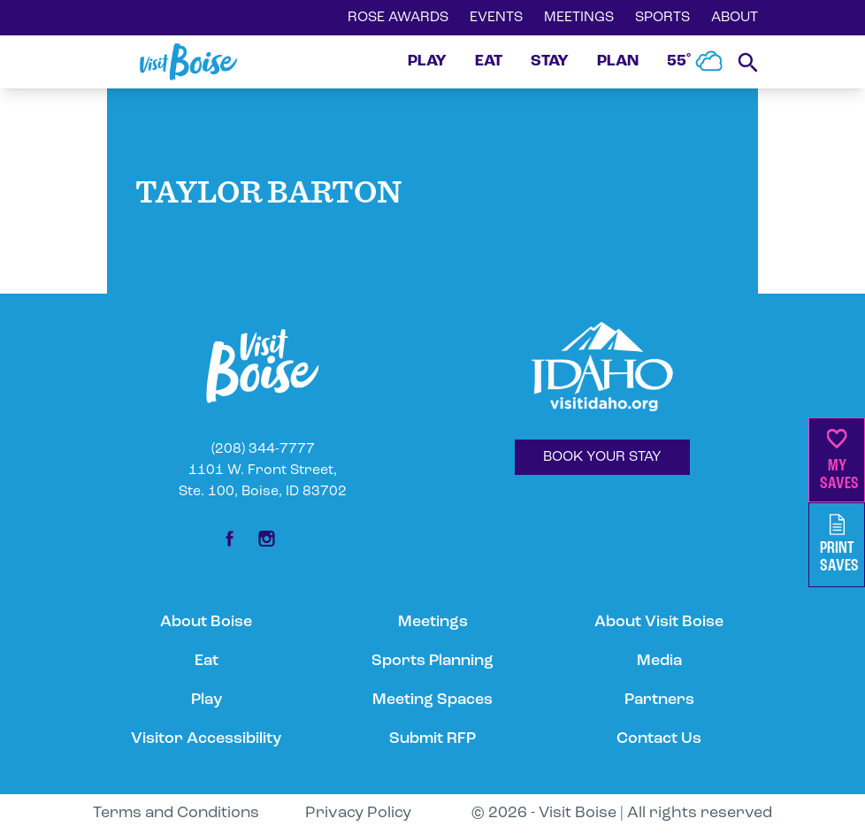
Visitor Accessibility (206, 739)
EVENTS (496, 18)
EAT (488, 61)
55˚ (695, 62)
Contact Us (658, 739)
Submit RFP (432, 739)
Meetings (433, 622)
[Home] (188, 62)
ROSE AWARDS (398, 18)
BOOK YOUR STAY (602, 457)
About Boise (206, 622)
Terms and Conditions (176, 813)
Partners (659, 700)
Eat (206, 661)
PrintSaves (839, 544)
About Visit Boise (658, 622)
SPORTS (662, 18)
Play (206, 700)
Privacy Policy (358, 813)
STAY (550, 61)
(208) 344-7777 (263, 449)
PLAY (427, 61)
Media (659, 661)
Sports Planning (432, 661)
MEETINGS (579, 18)
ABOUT (734, 18)
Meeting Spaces (432, 700)
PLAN (618, 61)
